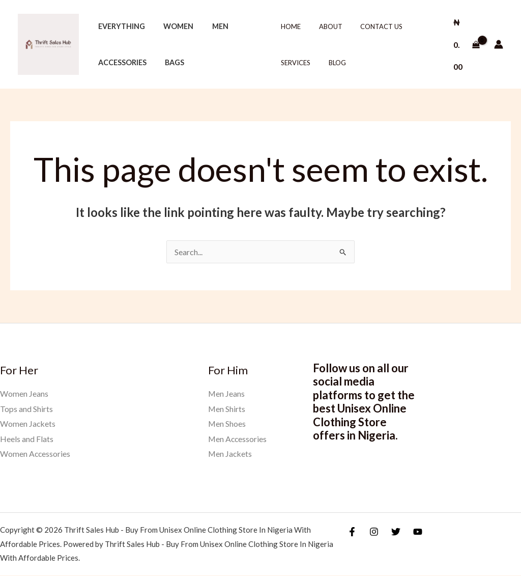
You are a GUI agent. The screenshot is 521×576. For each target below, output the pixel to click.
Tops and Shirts (26, 409)
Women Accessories (35, 454)
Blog (330, 63)
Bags (169, 62)
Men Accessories (238, 439)
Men (210, 26)
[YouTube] (417, 531)
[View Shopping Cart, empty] (465, 44)
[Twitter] (395, 531)
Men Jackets (230, 454)
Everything (119, 26)
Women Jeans (24, 393)
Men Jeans (226, 393)
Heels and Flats (26, 439)
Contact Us (370, 26)
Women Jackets (28, 423)
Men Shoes (227, 423)
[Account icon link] (498, 44)
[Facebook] (352, 531)
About (324, 26)
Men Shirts (227, 409)
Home (289, 26)
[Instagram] (374, 531)
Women (173, 26)
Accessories (120, 62)
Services (294, 63)
